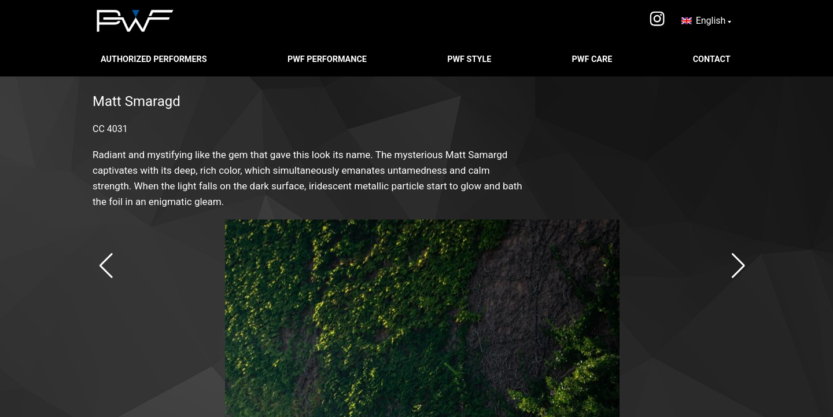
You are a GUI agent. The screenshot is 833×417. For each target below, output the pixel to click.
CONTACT (712, 59)
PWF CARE (593, 59)
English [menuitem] (711, 20)
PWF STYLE (470, 59)
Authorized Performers (155, 59)
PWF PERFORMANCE (328, 59)
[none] (706, 20)
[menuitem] (706, 20)
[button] (106, 266)
